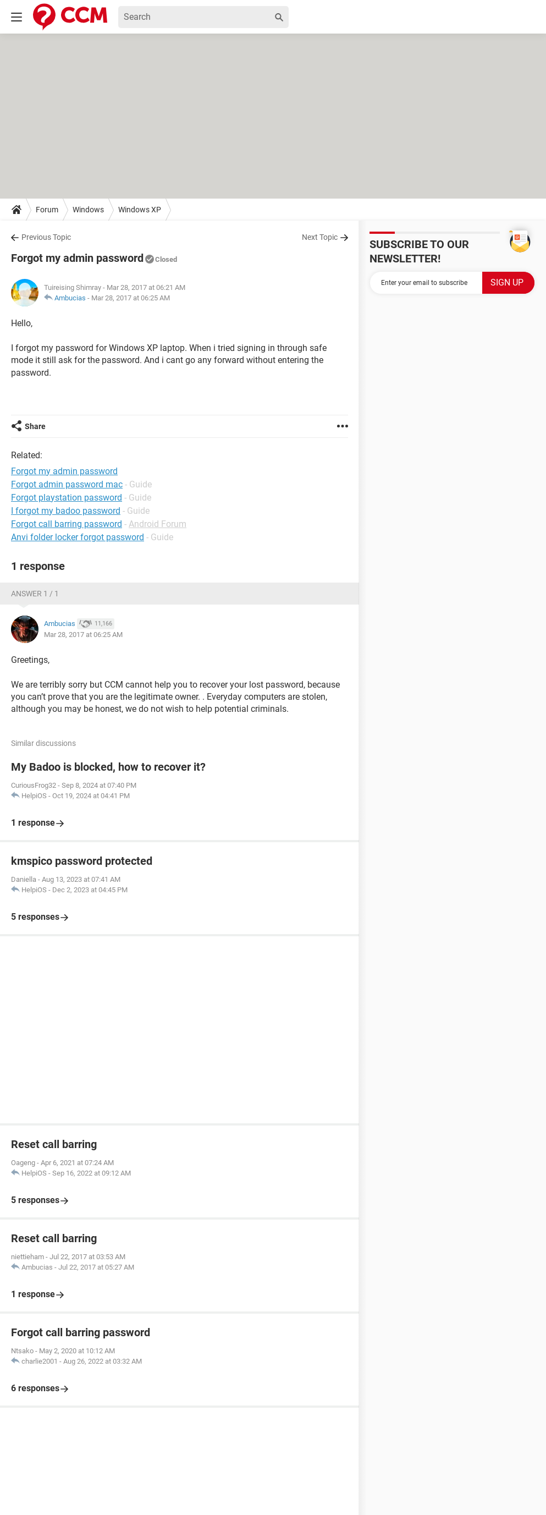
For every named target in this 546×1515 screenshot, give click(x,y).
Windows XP (139, 209)
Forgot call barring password (66, 524)
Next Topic (320, 237)
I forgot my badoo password (65, 511)
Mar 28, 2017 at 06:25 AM (130, 298)
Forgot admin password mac (67, 484)
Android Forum (157, 524)
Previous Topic (46, 237)
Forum (47, 209)
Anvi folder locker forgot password (77, 537)
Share (35, 426)
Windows (88, 209)
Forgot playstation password (66, 497)
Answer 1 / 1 (35, 593)
